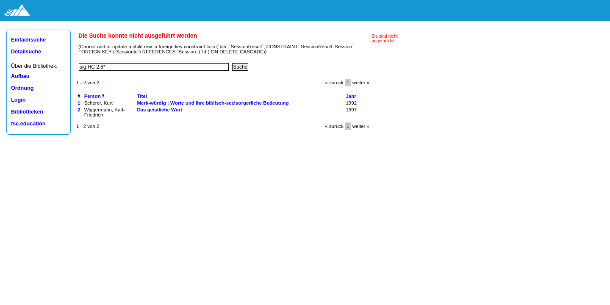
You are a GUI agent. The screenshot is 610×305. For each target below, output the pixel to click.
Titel (142, 96)
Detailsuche (26, 52)
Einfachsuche (28, 40)
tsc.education (28, 124)
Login (18, 100)
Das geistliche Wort (159, 109)
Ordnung (22, 88)
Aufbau (20, 76)
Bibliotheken (27, 112)
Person (94, 96)
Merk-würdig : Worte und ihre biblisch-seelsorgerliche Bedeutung (212, 102)
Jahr (351, 96)
